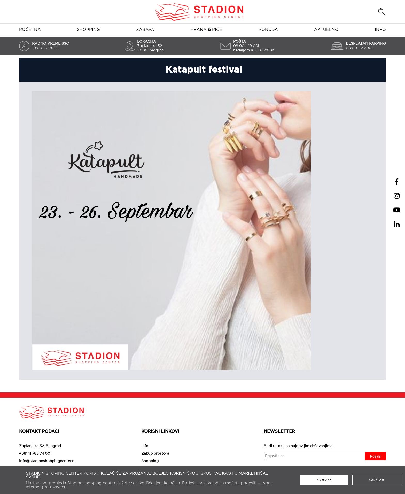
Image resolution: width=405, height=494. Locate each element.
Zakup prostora (155, 454)
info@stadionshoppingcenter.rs (47, 461)
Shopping (88, 30)
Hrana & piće (206, 30)
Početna (30, 30)
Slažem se (324, 480)
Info (380, 30)
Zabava (145, 30)
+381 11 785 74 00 (34, 454)
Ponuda (268, 30)
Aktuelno (326, 30)
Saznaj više (377, 480)
